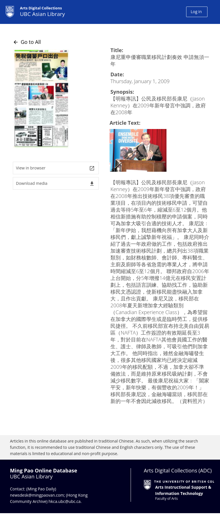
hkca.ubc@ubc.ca (65, 501)
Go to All (27, 41)
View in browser (55, 168)
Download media (55, 184)
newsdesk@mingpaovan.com (37, 495)
